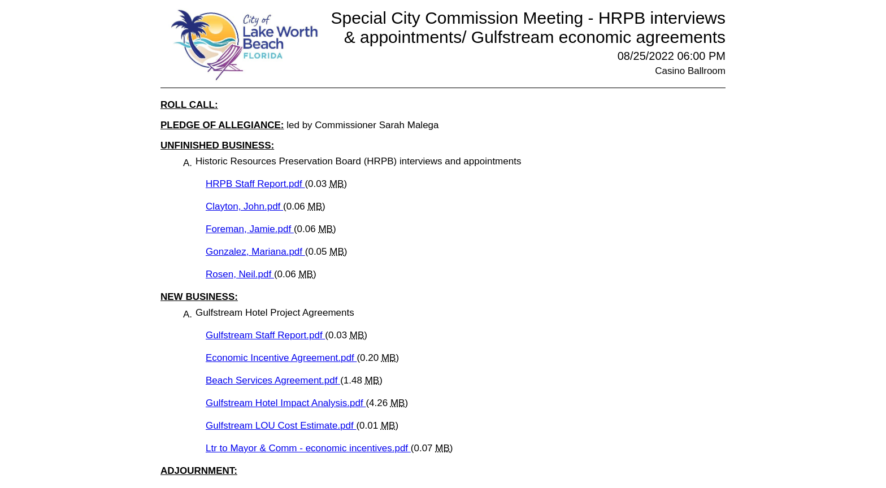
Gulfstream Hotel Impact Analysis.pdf (286, 403)
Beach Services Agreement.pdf (273, 380)
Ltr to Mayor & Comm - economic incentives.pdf (308, 448)
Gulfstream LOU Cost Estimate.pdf (281, 425)
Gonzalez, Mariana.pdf (255, 251)
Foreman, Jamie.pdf (250, 229)
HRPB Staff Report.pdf (255, 183)
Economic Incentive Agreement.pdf (281, 357)
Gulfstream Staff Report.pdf (265, 335)
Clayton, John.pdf (244, 206)
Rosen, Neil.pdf (240, 274)
